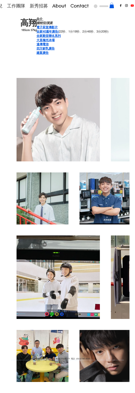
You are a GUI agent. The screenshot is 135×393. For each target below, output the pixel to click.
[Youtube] (132, 5)
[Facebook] (120, 5)
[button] (111, 5)
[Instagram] (126, 5)
